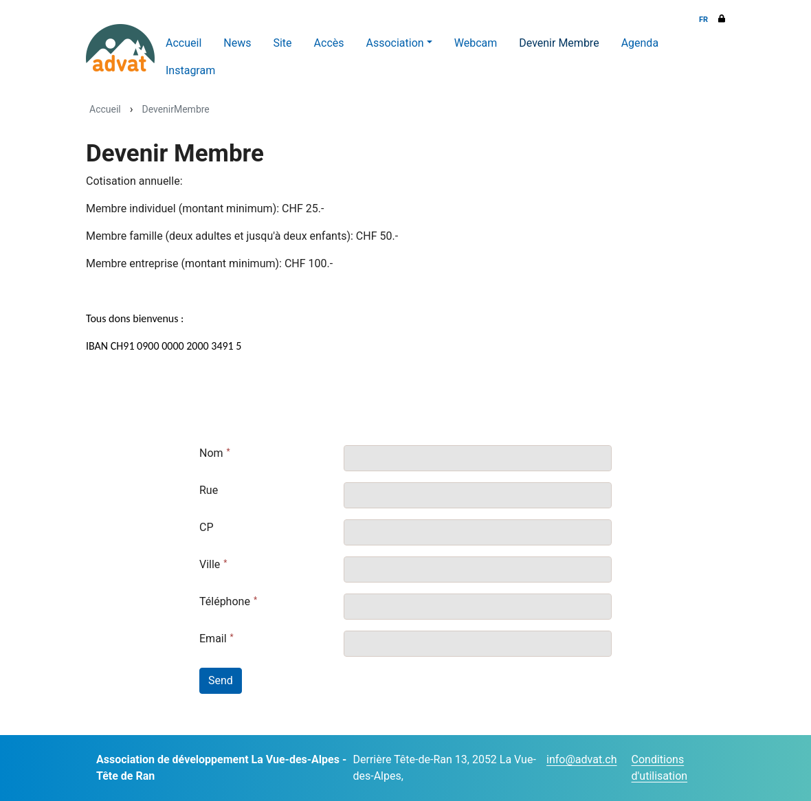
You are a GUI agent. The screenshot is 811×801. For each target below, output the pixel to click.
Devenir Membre (559, 42)
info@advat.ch (581, 759)
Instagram (190, 70)
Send (220, 680)
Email (213, 638)
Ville (209, 564)
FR (703, 19)
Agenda (639, 42)
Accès (329, 42)
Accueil (183, 42)
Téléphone (224, 601)
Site (282, 42)
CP (206, 527)
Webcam (476, 42)
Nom (211, 453)
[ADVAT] (120, 47)
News (237, 42)
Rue (208, 490)
